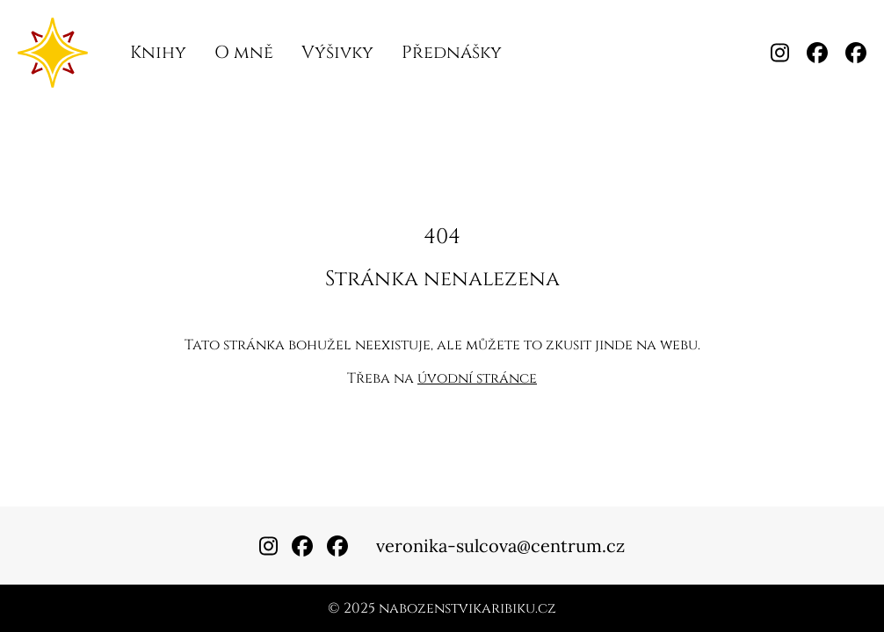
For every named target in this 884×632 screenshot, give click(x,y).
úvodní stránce (477, 378)
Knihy (158, 52)
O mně (243, 52)
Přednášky (452, 52)
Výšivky (337, 52)
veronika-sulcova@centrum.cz (500, 546)
